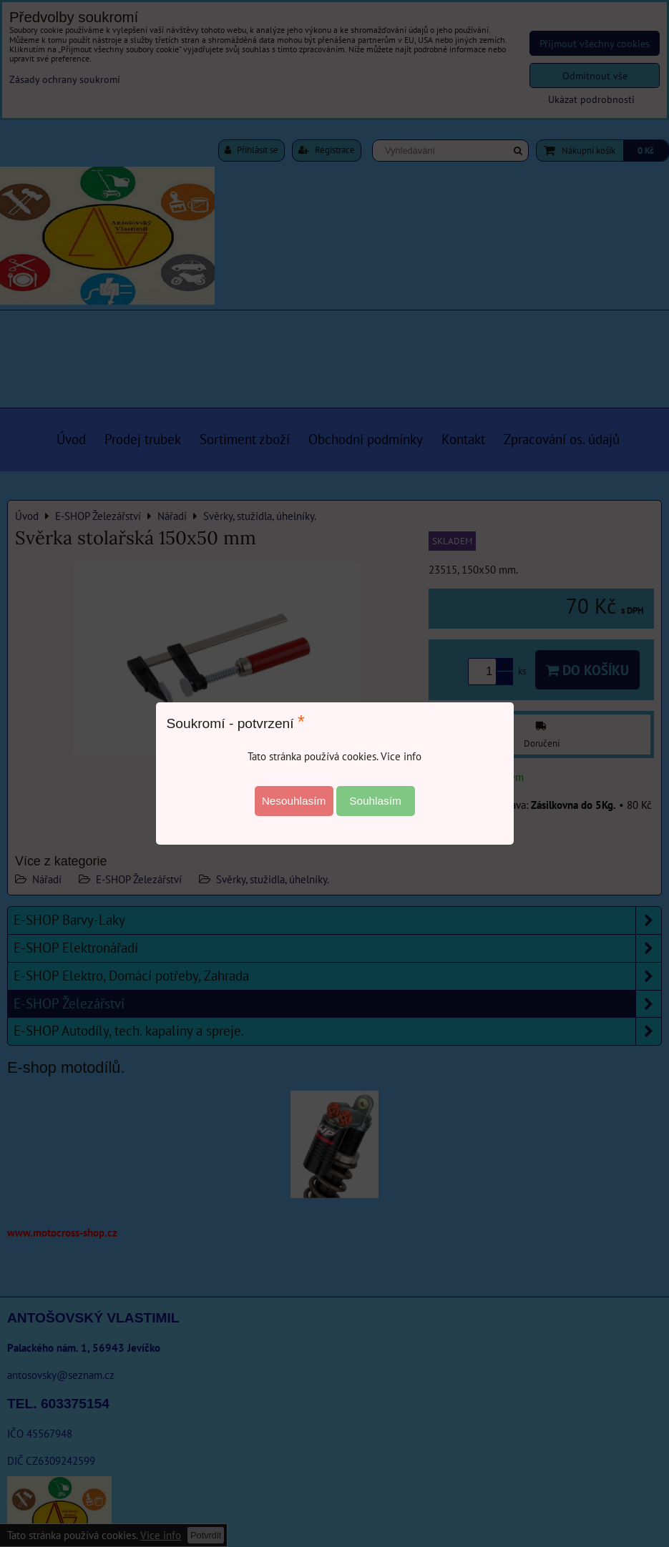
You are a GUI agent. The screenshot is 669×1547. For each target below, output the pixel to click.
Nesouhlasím (294, 801)
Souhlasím (375, 801)
